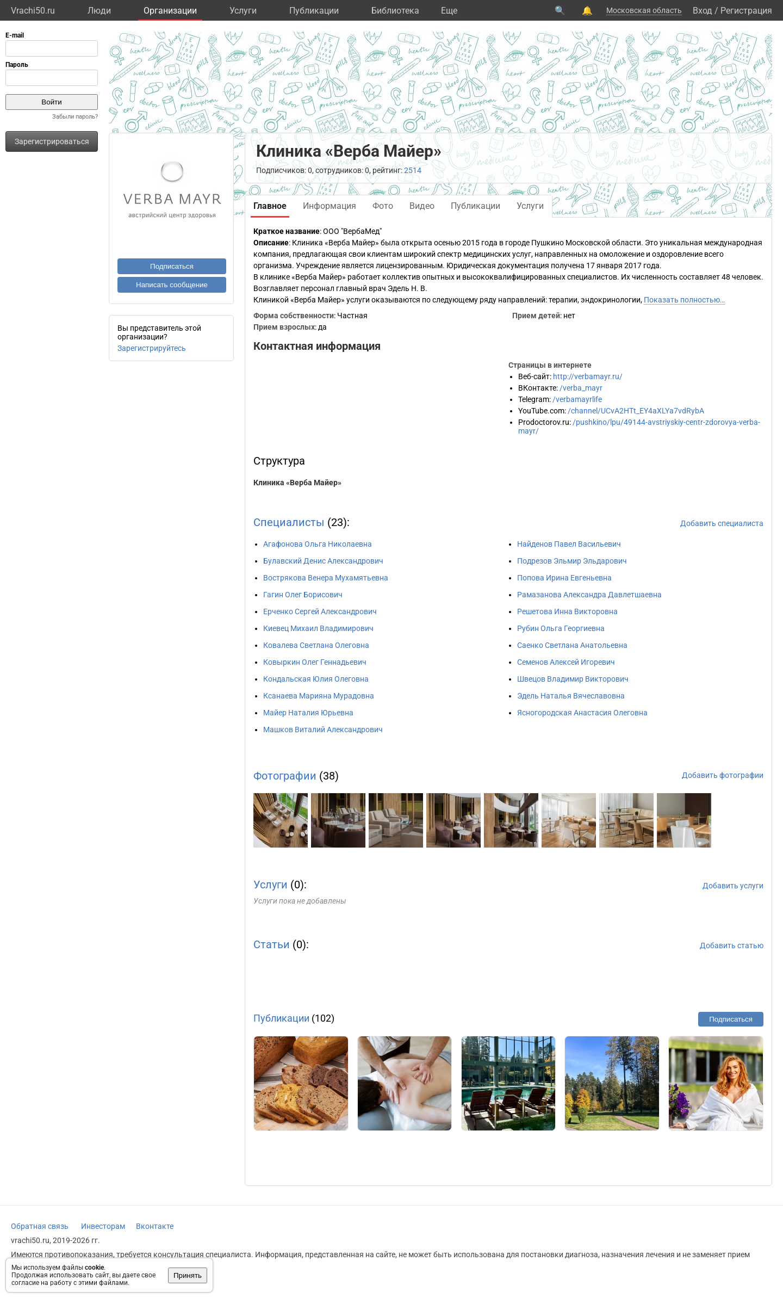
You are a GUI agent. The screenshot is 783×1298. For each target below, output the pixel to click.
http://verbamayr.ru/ (588, 376)
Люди (99, 10)
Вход (702, 10)
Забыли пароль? (75, 116)
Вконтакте (154, 1226)
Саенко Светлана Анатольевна (572, 645)
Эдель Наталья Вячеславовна (571, 695)
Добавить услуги (733, 885)
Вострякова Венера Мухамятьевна (325, 577)
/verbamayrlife (577, 399)
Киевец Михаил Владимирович (318, 628)
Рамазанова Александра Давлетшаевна (589, 594)
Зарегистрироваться (52, 141)
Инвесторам (103, 1226)
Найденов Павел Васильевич (569, 544)
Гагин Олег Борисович (303, 594)
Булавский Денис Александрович (323, 561)
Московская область (644, 10)
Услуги (243, 10)
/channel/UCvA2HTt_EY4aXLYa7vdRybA (636, 410)
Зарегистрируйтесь (151, 348)
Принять (187, 1275)
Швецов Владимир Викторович (573, 679)
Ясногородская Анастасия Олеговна (582, 712)
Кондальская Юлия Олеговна (316, 679)
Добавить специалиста (721, 523)
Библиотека (395, 10)
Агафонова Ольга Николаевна (317, 544)
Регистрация (746, 10)
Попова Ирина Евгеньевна (564, 577)
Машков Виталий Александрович (323, 729)
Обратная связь (40, 1226)
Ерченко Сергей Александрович (320, 611)
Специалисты (289, 522)
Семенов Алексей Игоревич (566, 662)
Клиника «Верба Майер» (297, 482)
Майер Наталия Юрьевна (308, 712)
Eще (449, 10)
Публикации (314, 10)
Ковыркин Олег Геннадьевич (314, 662)
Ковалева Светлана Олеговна (316, 645)
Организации (170, 10)
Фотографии (284, 775)
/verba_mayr (581, 388)
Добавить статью (731, 945)
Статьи (271, 944)
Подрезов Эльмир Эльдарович (572, 561)
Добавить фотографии (722, 775)
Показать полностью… (684, 299)
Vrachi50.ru (33, 10)
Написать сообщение (172, 285)
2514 (412, 170)
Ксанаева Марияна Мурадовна (318, 695)
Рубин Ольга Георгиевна (561, 628)
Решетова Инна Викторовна (567, 611)
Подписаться (172, 266)
